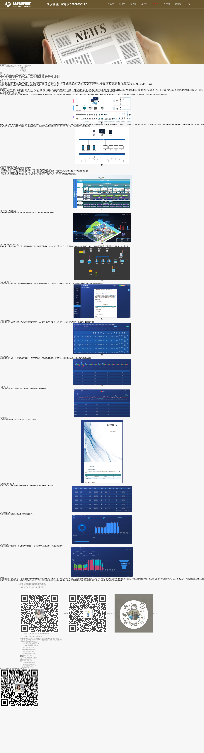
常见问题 (23, 71)
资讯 (155, 4)
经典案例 (23, 69)
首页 (111, 4)
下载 (167, 4)
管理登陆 (59, 641)
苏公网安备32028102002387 (29, 643)
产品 (145, 4)
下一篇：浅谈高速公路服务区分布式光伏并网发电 (74, 584)
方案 (133, 4)
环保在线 (53, 641)
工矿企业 (8, 74)
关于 (122, 4)
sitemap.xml (67, 641)
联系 (178, 4)
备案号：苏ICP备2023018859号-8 (31, 641)
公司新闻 (23, 67)
